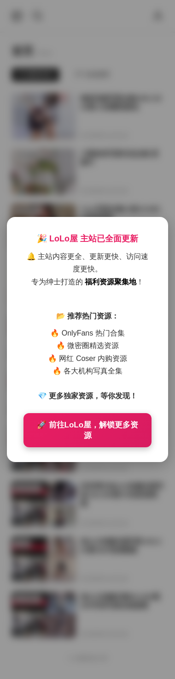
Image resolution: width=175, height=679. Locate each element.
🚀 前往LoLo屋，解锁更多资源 (87, 430)
